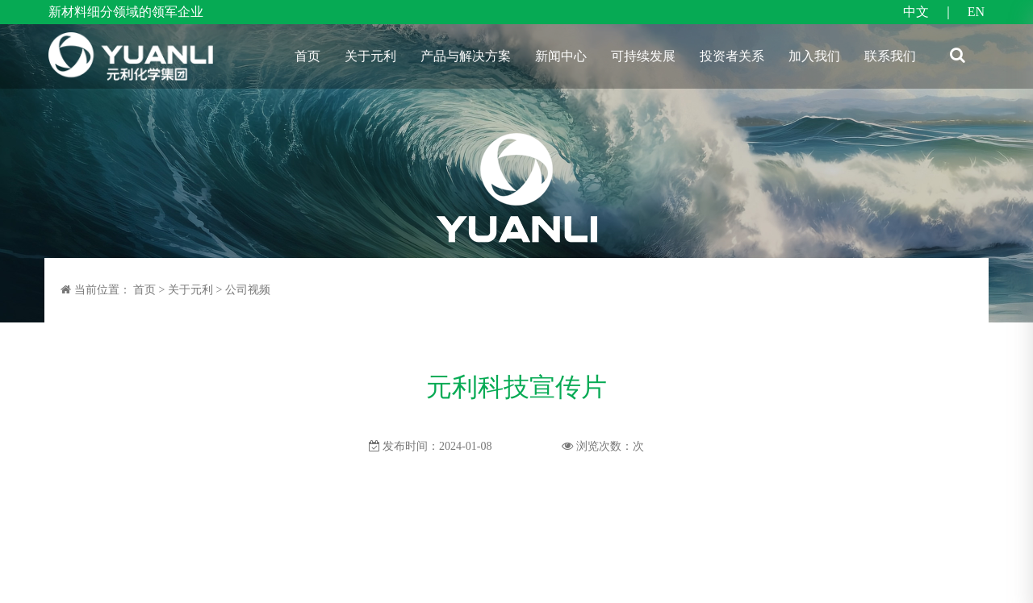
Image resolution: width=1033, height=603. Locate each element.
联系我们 (890, 56)
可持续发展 (643, 56)
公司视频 (247, 290)
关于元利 (370, 56)
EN (976, 12)
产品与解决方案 (465, 56)
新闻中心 (561, 56)
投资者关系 (732, 56)
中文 (916, 12)
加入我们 (814, 56)
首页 (307, 56)
